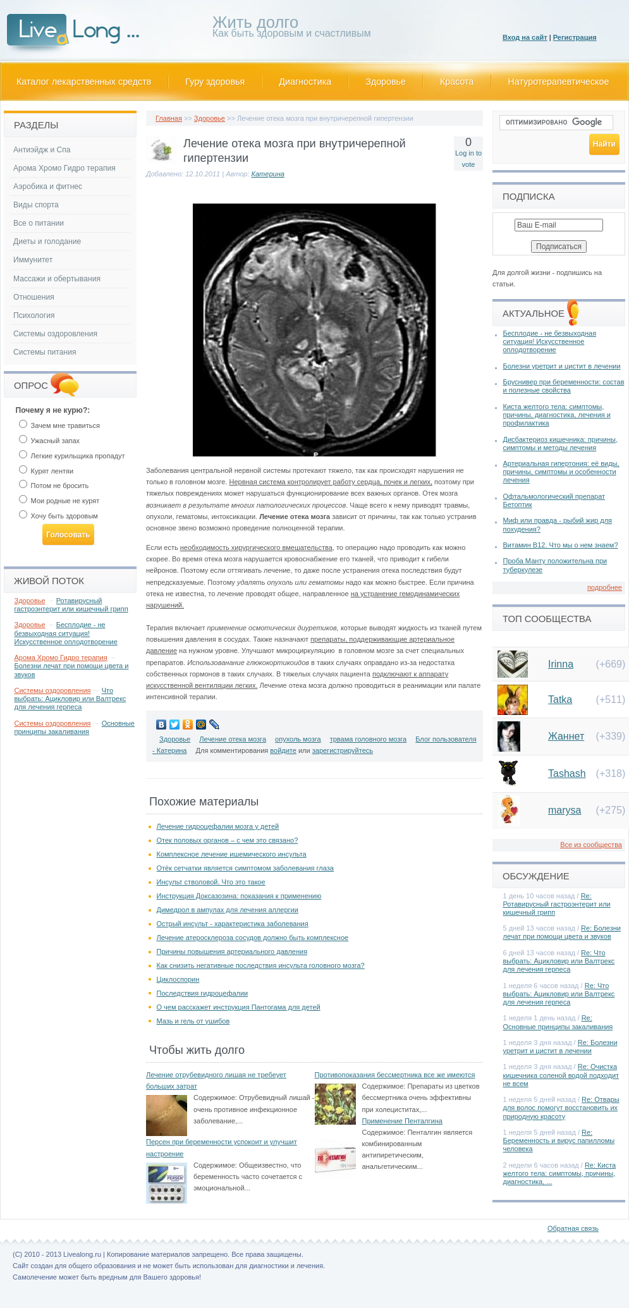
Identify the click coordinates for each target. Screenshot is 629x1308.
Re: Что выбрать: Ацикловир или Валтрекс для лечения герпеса (559, 961)
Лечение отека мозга (232, 739)
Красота (457, 81)
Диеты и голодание (47, 241)
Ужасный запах (49, 440)
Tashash (567, 773)
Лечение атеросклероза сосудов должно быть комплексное (253, 937)
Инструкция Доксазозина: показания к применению (239, 896)
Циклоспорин (178, 979)
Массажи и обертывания (57, 278)
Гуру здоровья (215, 81)
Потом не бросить (54, 485)
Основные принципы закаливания (75, 727)
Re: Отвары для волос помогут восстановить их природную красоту (561, 1108)
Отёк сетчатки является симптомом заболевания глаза (245, 868)
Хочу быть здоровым (58, 516)
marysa (564, 810)
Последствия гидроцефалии (202, 993)
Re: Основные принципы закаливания (558, 1022)
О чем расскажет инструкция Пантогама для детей (239, 1007)
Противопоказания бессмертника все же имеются (395, 1075)
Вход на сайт (525, 37)
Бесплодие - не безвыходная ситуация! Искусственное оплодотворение (66, 633)
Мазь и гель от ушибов (193, 1021)
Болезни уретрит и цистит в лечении (562, 366)
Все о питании (38, 223)
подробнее (604, 587)
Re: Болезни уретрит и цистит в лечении (560, 1046)
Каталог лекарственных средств (83, 81)
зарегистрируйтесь (342, 750)
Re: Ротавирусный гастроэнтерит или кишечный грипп (557, 904)
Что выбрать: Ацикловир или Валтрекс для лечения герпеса (70, 699)
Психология (34, 315)
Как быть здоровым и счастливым (291, 29)
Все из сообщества (591, 844)
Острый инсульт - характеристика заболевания (232, 923)
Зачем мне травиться (59, 425)
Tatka (560, 699)
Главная (169, 118)
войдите (283, 750)
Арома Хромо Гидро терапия (64, 168)
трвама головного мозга (368, 739)
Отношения (33, 297)
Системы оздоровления (55, 333)
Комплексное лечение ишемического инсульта (232, 854)
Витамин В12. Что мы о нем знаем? (560, 545)
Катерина (268, 174)
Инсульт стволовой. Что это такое (211, 882)
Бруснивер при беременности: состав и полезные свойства (564, 386)
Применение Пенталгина (402, 1121)
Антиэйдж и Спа (42, 149)
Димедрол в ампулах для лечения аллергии (227, 910)
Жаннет (566, 736)
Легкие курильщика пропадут (72, 456)
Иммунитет (32, 259)
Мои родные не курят (59, 500)
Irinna (560, 664)
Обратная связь (573, 1228)
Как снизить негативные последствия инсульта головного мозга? (261, 965)
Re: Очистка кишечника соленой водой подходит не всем (561, 1075)
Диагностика (305, 81)
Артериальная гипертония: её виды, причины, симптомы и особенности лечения (561, 472)
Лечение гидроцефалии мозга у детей (218, 826)
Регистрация (575, 37)
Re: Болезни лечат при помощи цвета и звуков (562, 932)
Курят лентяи (46, 471)
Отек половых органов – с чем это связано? (227, 840)
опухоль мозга (298, 739)
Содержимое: (215, 1097)
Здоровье (385, 81)
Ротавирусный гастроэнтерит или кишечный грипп (71, 605)
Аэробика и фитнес (47, 186)
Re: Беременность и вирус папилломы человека (559, 1140)
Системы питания (44, 352)
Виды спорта (36, 204)
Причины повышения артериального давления (232, 951)
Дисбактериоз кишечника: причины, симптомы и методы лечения (560, 443)
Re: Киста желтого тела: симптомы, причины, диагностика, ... (559, 1173)
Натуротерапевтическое (558, 81)
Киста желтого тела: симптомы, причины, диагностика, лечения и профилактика (557, 415)
